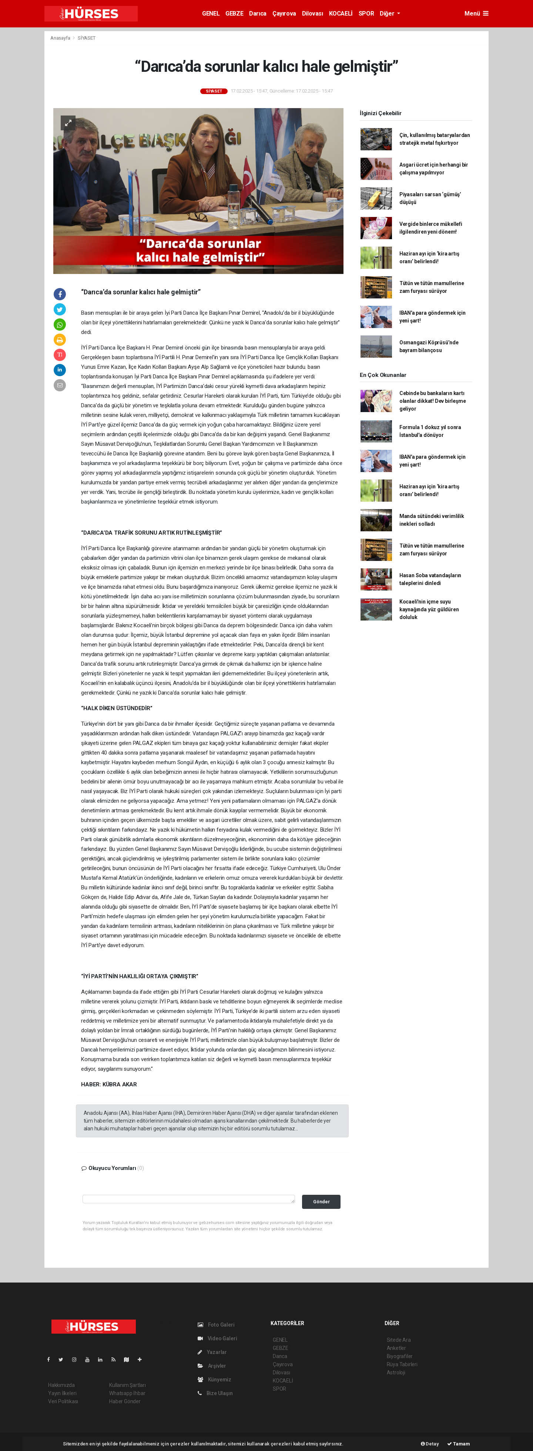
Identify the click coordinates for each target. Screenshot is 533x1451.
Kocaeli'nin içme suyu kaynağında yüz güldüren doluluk (429, 609)
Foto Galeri (216, 1325)
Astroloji (396, 1372)
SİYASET (86, 38)
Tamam (458, 1444)
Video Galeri (217, 1338)
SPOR (366, 13)
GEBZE (234, 13)
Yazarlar (212, 1352)
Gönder (321, 1201)
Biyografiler (400, 1356)
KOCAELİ (341, 13)
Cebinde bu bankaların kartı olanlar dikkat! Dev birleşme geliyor (432, 401)
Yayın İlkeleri (62, 1393)
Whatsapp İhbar (127, 1393)
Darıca (257, 13)
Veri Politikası (63, 1401)
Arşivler (212, 1366)
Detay (430, 1444)
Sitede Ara (399, 1340)
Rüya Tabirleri (402, 1364)
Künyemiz (214, 1380)
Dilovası (312, 13)
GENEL (210, 13)
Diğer (388, 13)
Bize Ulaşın (215, 1393)
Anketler (396, 1348)
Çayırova (284, 13)
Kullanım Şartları (127, 1385)
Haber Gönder (125, 1401)
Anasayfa (60, 38)
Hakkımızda (61, 1385)
